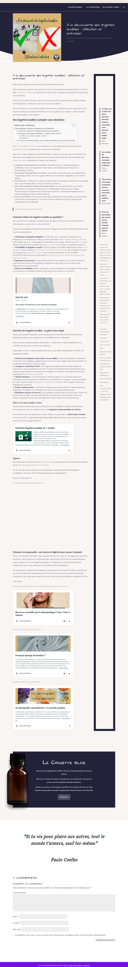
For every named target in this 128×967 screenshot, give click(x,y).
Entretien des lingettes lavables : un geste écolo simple (40, 133)
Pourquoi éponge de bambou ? (29, 608)
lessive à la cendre (34, 374)
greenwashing (45, 462)
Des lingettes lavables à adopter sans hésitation (34, 128)
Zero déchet (108, 38)
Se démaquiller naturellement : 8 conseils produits (38, 623)
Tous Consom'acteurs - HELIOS (106, 388)
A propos (103, 338)
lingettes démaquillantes (74, 239)
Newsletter (104, 382)
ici (50, 342)
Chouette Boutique (75, 7)
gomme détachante (47, 382)
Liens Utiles (104, 341)
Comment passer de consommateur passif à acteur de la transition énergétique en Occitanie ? (106, 253)
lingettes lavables (24, 92)
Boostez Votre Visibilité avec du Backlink (105, 397)
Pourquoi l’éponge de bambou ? (27, 601)
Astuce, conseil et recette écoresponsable (90, 38)
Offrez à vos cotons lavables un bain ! (34, 136)
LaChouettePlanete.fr (26, 146)
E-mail (16, 820)
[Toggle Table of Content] (73, 125)
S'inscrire (64, 693)
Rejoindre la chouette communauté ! (64, 861)
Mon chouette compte (110, 7)
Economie (34, 905)
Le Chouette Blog (92, 7)
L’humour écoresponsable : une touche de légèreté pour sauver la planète (47, 140)
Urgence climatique (45, 905)
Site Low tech (105, 345)
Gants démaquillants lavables (28, 209)
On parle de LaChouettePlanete (105, 366)
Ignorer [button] (86, 965)
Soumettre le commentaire (105, 837)
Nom (16, 813)
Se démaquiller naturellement (26, 616)
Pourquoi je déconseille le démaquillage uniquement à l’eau (40, 586)
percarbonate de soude (41, 417)
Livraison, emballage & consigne (105, 331)
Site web (17, 826)
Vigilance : (25, 138)
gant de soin (49, 245)
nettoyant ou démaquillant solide (52, 250)
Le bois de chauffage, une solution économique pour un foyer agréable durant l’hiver (105, 286)
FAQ (101, 348)
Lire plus (37, 917)
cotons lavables (20, 160)
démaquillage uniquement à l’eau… (34, 465)
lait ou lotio (35, 253)
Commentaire (20, 789)
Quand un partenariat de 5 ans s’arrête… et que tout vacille (105, 269)
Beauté (103, 38)
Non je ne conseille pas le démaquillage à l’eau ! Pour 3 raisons (43, 593)
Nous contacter (106, 379)
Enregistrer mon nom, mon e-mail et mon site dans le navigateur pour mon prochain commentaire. (60, 832)
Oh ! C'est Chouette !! (73, 965)
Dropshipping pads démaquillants (28, 483)
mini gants (83, 242)
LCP (70, 38)
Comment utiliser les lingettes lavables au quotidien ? (39, 131)
